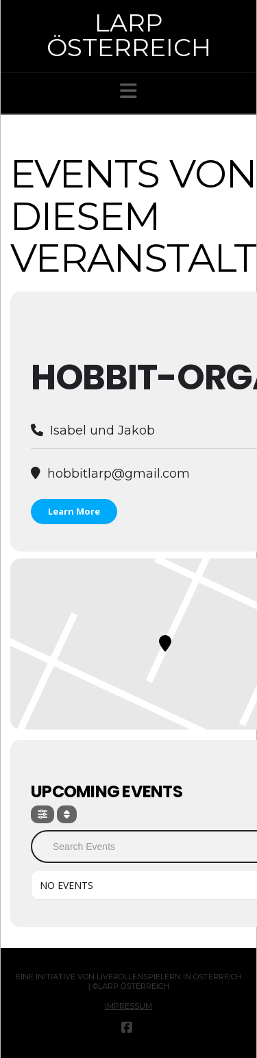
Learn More (74, 511)
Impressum (128, 1006)
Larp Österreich (129, 35)
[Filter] (42, 814)
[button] (128, 91)
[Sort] (67, 814)
